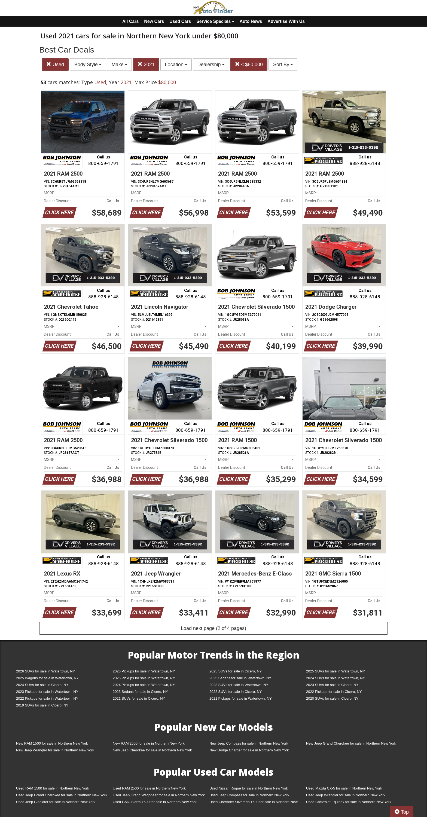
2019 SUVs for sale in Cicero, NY (42, 705)
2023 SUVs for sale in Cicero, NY (332, 685)
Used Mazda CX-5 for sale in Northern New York (344, 788)
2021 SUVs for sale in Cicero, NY (139, 698)
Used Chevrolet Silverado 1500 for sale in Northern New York (253, 803)
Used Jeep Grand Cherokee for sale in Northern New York (61, 795)
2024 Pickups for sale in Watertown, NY (144, 685)
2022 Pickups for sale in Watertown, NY (47, 698)
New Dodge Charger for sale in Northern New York (249, 750)
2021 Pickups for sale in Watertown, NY (240, 698)
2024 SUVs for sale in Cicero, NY (42, 685)
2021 (146, 64)
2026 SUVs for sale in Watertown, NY (45, 671)
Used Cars (180, 21)
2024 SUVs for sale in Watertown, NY (335, 678)
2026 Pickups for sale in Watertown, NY (144, 671)
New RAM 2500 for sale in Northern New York (149, 743)
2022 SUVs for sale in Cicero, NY (235, 692)
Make (119, 64)
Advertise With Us (286, 21)
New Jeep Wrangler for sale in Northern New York (55, 750)
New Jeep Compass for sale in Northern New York (248, 743)
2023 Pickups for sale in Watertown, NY (47, 692)
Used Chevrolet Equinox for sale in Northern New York (348, 802)
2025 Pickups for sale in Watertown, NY (144, 678)
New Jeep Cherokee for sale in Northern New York (152, 750)
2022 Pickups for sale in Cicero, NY (334, 692)
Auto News (251, 21)
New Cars (154, 21)
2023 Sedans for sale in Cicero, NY (140, 692)
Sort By (283, 64)
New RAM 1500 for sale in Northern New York (52, 743)
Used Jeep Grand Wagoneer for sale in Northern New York (159, 795)
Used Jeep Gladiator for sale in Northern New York (55, 802)
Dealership (210, 64)
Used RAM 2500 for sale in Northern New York (149, 788)
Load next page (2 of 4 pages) (213, 628)
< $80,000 (249, 64)
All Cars (130, 21)
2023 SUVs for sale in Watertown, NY (238, 685)
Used (55, 64)
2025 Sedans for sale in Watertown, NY (240, 678)
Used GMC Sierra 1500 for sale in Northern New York (155, 802)
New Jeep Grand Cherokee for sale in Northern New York (351, 743)
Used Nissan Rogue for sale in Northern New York (248, 788)
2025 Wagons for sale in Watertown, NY (47, 678)
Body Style (87, 64)
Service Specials (215, 21)
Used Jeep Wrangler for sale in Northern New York (345, 795)
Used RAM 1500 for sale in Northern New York (52, 788)
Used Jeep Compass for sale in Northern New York (249, 795)
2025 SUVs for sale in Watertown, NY (335, 671)
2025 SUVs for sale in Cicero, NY (235, 671)
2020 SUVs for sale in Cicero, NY (332, 698)
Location (176, 64)
